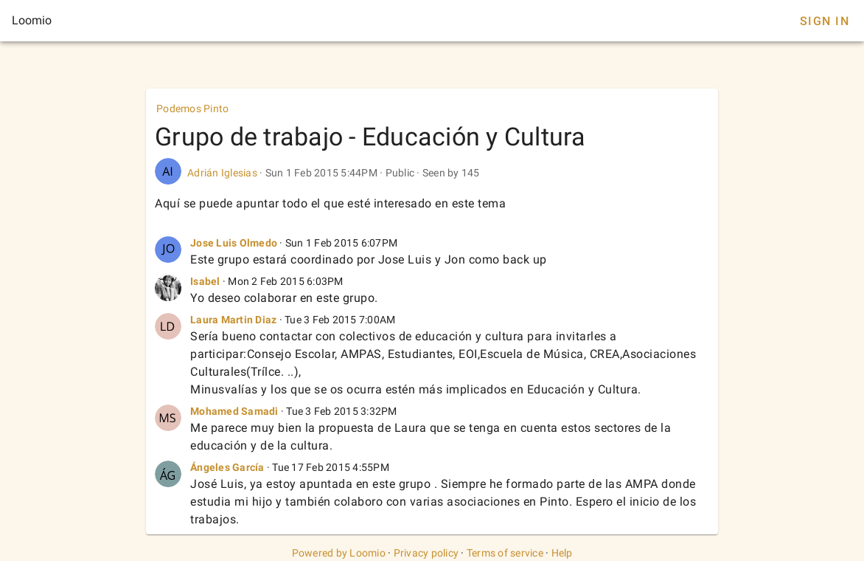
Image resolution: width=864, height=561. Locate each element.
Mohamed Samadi (234, 411)
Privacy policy (426, 553)
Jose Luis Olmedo (233, 243)
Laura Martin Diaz (233, 320)
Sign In (824, 21)
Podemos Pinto (192, 108)
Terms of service (505, 553)
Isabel (205, 281)
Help (562, 553)
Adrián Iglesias (222, 173)
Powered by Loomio (339, 553)
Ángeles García (227, 467)
